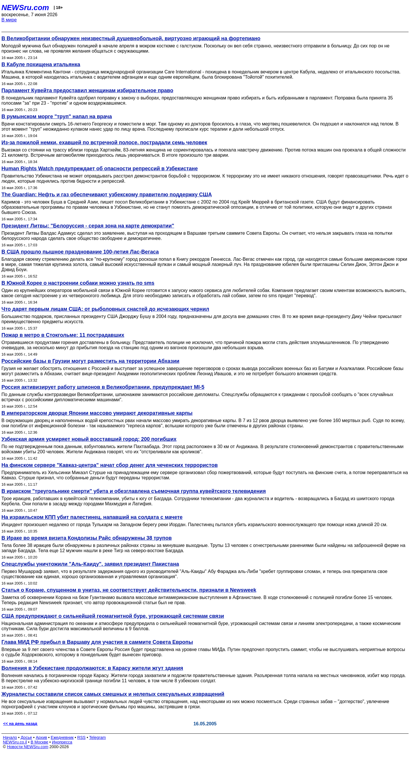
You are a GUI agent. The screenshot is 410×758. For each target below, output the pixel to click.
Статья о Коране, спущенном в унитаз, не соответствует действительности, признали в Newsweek (128, 590)
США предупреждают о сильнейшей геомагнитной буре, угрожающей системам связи (112, 616)
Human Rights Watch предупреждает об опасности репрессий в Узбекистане (99, 168)
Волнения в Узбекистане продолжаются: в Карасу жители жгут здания (92, 668)
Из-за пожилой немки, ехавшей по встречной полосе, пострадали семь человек (104, 142)
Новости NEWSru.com (27, 746)
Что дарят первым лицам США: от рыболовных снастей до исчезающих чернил (105, 309)
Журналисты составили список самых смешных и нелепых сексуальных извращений (112, 694)
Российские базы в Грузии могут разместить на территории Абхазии (90, 361)
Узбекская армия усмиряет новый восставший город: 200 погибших (89, 439)
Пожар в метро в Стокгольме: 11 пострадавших (62, 335)
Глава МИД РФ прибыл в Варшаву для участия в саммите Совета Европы (97, 642)
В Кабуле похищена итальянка (40, 64)
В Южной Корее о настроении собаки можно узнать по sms (77, 283)
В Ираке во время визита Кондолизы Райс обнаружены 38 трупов (86, 538)
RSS (81, 737)
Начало (10, 737)
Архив (41, 737)
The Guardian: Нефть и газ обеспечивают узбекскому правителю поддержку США (106, 194)
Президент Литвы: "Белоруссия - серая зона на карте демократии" (87, 226)
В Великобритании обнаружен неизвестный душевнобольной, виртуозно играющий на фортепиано (130, 38)
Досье (26, 737)
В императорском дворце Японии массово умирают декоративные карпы (96, 413)
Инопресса (62, 742)
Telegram (97, 737)
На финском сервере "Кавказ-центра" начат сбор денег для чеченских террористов (109, 465)
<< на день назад (20, 723)
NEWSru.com (25, 7)
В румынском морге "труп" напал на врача (56, 116)
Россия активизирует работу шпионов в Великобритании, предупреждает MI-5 (102, 387)
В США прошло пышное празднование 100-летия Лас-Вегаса (80, 252)
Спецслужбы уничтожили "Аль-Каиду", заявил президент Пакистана (90, 564)
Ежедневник (62, 737)
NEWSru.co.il (15, 742)
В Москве (39, 742)
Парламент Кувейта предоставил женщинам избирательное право (87, 90)
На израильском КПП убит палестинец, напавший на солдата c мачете (92, 517)
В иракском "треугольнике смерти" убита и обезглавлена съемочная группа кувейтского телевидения (133, 491)
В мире (9, 19)
